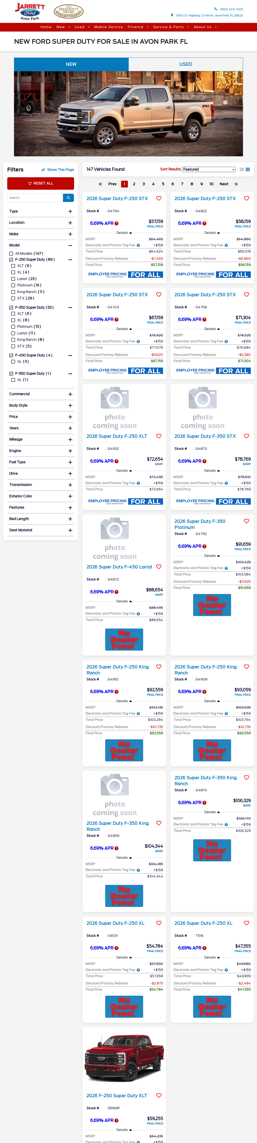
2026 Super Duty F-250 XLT (117, 436)
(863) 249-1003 (228, 9)
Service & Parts (169, 27)
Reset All (40, 183)
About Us (203, 27)
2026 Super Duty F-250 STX (117, 198)
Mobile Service (108, 27)
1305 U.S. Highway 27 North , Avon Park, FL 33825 (207, 15)
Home (46, 27)
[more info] (124, 192)
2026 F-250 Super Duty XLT (117, 1034)
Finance (136, 27)
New (61, 27)
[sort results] (209, 169)
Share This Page (57, 170)
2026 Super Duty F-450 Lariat (119, 567)
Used (80, 27)
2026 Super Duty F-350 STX (205, 436)
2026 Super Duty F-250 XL (116, 923)
